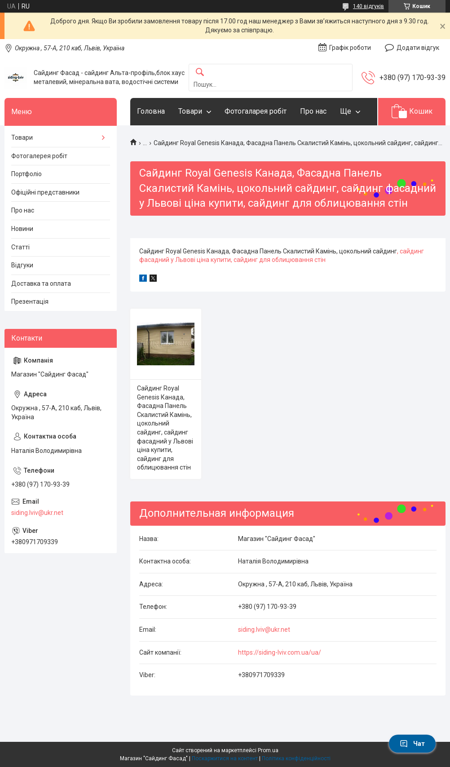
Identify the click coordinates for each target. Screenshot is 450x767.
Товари (190, 111)
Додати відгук (418, 47)
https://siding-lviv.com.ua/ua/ (279, 652)
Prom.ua (268, 750)
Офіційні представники (45, 192)
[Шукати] (200, 73)
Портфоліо (26, 173)
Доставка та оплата (41, 283)
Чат (412, 744)
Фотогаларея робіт (256, 111)
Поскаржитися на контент (225, 758)
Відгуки (22, 265)
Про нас (313, 111)
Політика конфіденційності (296, 758)
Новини (22, 228)
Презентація (30, 301)
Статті (20, 247)
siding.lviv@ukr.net (264, 629)
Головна (151, 111)
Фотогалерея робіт (39, 156)
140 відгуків (368, 6)
